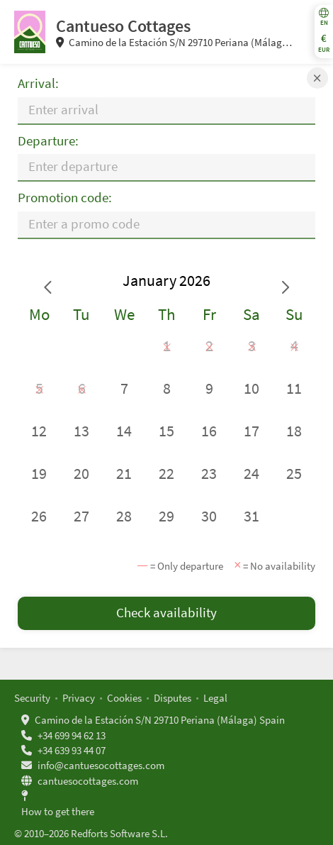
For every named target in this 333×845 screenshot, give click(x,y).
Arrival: (38, 83)
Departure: (48, 141)
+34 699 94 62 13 (72, 735)
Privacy (78, 698)
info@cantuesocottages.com (101, 765)
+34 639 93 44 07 (72, 750)
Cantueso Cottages (123, 26)
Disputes (172, 698)
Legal (215, 698)
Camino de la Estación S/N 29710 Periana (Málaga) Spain (160, 720)
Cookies (124, 698)
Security (32, 698)
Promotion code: (65, 197)
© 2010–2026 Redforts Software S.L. (91, 833)
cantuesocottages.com (88, 781)
